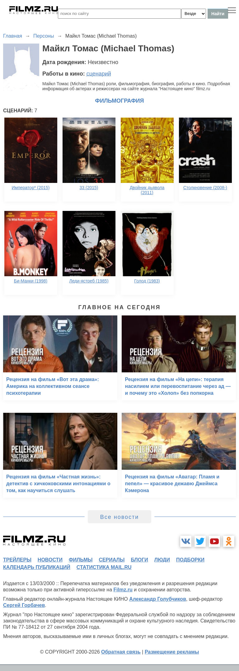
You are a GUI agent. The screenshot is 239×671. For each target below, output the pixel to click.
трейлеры (17, 559)
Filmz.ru (123, 589)
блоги (139, 559)
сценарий (99, 74)
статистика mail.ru (104, 567)
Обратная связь (121, 652)
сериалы (111, 559)
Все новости (119, 517)
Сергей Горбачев (24, 605)
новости (50, 559)
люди (162, 559)
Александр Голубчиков (157, 599)
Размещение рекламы (172, 652)
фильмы (80, 559)
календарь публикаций (36, 567)
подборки (190, 559)
